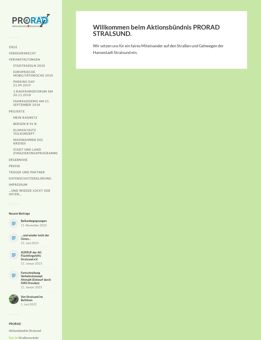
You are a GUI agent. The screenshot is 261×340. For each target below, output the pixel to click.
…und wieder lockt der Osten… (29, 192)
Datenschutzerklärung (30, 178)
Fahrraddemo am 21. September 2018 (31, 103)
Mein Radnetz (25, 117)
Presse (14, 166)
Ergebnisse (18, 160)
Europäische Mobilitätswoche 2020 (33, 73)
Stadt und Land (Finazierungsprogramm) (35, 151)
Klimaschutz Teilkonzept (24, 131)
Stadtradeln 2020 (29, 65)
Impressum (18, 184)
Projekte (17, 111)
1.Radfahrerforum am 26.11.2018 (33, 93)
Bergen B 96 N (25, 124)
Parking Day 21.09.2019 (24, 83)
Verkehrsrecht (22, 53)
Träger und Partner (27, 172)
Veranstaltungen (24, 59)
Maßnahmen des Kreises (28, 141)
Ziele (13, 47)
